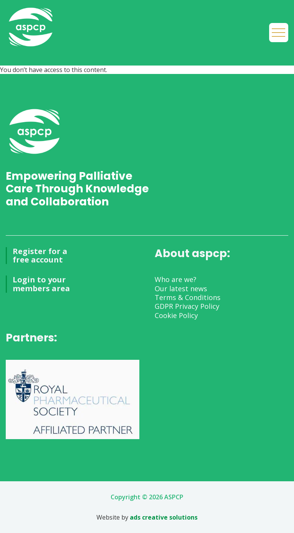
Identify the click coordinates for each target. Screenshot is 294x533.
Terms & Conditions (187, 297)
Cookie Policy (176, 315)
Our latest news (181, 288)
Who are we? (175, 279)
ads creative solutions (164, 517)
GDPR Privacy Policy (187, 306)
